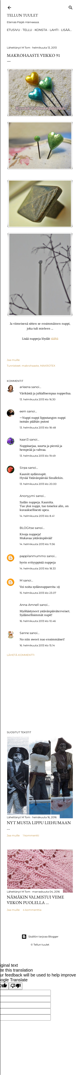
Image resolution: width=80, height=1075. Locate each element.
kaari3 (24, 439)
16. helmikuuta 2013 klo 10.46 (38, 621)
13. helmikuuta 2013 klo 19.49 (37, 455)
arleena (25, 387)
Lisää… (66, 30)
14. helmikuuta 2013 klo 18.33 (38, 568)
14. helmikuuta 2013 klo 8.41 (37, 515)
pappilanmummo (33, 556)
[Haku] (70, 7)
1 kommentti (31, 835)
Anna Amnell (29, 605)
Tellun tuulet (22, 15)
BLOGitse (27, 528)
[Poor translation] (15, 986)
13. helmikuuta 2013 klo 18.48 (38, 427)
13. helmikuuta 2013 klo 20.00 (38, 483)
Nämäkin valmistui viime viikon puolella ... (35, 899)
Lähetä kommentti (21, 654)
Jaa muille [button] (13, 360)
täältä (54, 339)
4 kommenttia (32, 909)
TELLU (27, 30)
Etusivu (13, 30)
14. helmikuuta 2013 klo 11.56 (37, 544)
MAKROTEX (47, 365)
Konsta (41, 30)
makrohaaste (30, 365)
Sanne (24, 633)
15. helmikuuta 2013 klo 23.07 (38, 592)
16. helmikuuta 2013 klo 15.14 (37, 645)
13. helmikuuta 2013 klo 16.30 (37, 399)
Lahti (54, 30)
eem (23, 411)
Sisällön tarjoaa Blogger (40, 936)
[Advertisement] (40, 693)
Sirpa (23, 468)
